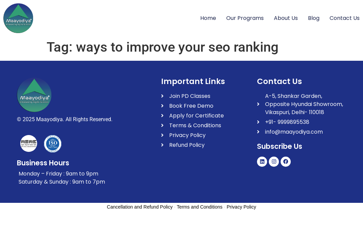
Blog (313, 18)
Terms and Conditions (199, 207)
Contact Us (345, 18)
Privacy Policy (241, 207)
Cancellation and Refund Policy (140, 207)
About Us (286, 18)
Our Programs (245, 18)
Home (208, 18)
